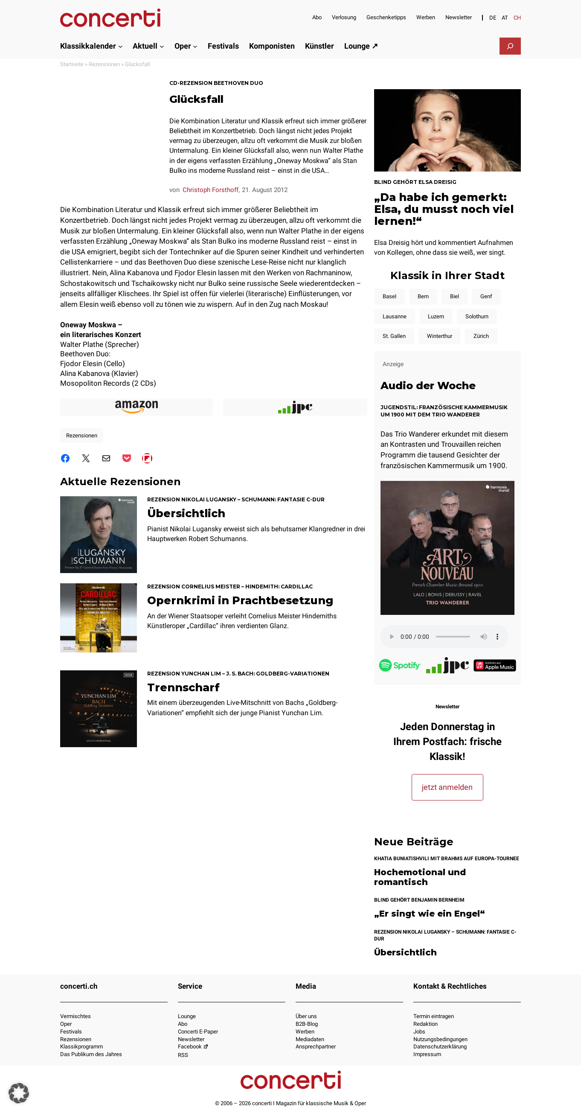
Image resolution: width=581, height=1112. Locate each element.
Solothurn (476, 316)
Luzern (436, 316)
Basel (389, 296)
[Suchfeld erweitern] (510, 46)
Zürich (481, 336)
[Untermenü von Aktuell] (162, 46)
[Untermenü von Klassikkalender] (120, 46)
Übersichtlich (186, 513)
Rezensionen (104, 64)
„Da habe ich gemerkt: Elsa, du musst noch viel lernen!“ (444, 209)
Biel (454, 296)
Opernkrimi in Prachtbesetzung (240, 600)
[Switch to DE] (492, 17)
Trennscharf (183, 687)
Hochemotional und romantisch (420, 877)
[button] (19, 1093)
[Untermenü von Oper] (195, 46)
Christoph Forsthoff (210, 190)
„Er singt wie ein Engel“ (429, 914)
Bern (423, 296)
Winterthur (439, 336)
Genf (486, 296)
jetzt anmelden (447, 787)
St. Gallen (394, 336)
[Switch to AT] (505, 17)
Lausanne (395, 316)
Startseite (72, 64)
